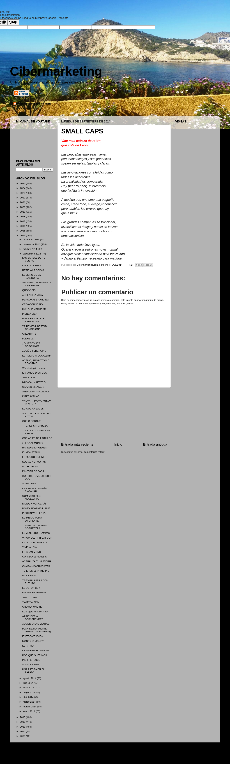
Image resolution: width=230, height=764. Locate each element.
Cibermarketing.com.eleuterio (34, 103)
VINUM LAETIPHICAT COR (37, 537)
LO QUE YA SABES (33, 408)
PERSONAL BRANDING (35, 299)
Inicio (118, 444)
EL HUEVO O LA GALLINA (36, 355)
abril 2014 (28, 697)
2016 (23, 226)
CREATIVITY (29, 333)
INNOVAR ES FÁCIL (33, 471)
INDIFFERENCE (31, 660)
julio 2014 (28, 683)
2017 (23, 221)
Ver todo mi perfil (22, 108)
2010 (23, 731)
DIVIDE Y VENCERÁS (34, 503)
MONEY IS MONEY (33, 641)
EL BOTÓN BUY (31, 588)
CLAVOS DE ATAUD (33, 387)
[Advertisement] (114, 414)
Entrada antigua (155, 444)
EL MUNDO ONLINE (33, 457)
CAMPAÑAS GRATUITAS (36, 566)
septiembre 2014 (32, 253)
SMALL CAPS (29, 597)
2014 (23, 235)
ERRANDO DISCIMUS (34, 372)
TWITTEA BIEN (30, 602)
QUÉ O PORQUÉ (31, 421)
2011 (23, 726)
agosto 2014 (30, 678)
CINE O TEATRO (31, 265)
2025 (23, 183)
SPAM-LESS (29, 483)
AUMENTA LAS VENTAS (35, 623)
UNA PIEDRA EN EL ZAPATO (33, 670)
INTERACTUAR (31, 396)
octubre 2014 (30, 249)
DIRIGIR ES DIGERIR (34, 592)
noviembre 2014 (32, 244)
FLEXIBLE (28, 338)
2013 (23, 717)
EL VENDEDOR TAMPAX (36, 533)
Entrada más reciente (77, 444)
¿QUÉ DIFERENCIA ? (34, 350)
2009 (23, 736)
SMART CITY (29, 377)
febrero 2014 (30, 706)
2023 (23, 193)
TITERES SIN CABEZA (35, 425)
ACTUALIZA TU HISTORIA (36, 561)
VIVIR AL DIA (29, 547)
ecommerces (29, 575)
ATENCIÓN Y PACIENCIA (36, 391)
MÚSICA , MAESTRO (34, 382)
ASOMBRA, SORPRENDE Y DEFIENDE (36, 284)
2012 (23, 722)
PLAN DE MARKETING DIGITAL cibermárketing (36, 630)
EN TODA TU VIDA (32, 636)
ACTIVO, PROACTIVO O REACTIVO (36, 362)
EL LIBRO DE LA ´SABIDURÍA (31, 276)
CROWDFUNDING (32, 304)
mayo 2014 (29, 692)
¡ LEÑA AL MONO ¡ (32, 443)
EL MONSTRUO (31, 452)
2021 (23, 202)
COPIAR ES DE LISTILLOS (37, 438)
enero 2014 (29, 711)
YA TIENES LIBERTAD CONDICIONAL (34, 327)
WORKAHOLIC (30, 466)
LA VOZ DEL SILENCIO (35, 542)
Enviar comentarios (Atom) (91, 452)
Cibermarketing (56, 71)
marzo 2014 (29, 701)
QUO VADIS (29, 290)
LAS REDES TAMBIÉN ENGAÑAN (34, 490)
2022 (23, 197)
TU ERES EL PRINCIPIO (35, 570)
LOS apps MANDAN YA (35, 611)
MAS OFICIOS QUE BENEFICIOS (33, 320)
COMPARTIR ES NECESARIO (31, 497)
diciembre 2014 (31, 239)
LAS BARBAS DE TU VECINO (33, 259)
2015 (23, 230)
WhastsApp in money (33, 368)
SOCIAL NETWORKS (34, 461)
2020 (23, 207)
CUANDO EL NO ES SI (35, 556)
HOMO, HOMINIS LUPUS (36, 508)
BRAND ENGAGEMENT (35, 447)
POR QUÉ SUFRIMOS (34, 655)
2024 (23, 188)
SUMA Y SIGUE (31, 664)
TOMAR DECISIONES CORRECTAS (34, 527)
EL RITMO (28, 645)
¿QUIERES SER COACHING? (31, 345)
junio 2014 (29, 687)
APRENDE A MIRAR (33, 295)
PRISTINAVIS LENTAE (34, 513)
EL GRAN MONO (31, 552)
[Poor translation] (13, 22)
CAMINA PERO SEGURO (36, 650)
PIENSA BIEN (29, 313)
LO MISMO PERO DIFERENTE (32, 519)
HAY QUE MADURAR (34, 309)
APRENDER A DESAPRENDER (32, 618)
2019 (23, 211)
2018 (23, 216)
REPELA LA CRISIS (33, 270)
